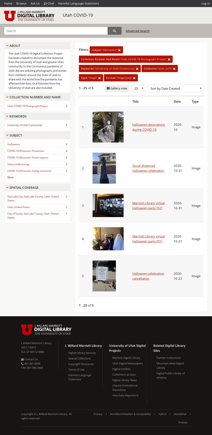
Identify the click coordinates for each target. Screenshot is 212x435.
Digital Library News (124, 380)
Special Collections (79, 358)
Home (8, 3)
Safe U (162, 414)
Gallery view (118, 88)
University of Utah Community (24, 125)
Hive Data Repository (125, 395)
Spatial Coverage (24, 187)
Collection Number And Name (35, 97)
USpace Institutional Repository (124, 388)
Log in (206, 3)
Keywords (18, 116)
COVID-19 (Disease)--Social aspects (27, 157)
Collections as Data (124, 374)
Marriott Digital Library (126, 358)
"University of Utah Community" (110, 68)
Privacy (98, 414)
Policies (183, 422)
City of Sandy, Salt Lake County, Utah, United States (32, 215)
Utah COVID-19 (78, 15)
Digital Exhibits (121, 369)
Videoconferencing (18, 164)
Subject (16, 135)
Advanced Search (138, 31)
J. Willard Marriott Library (36, 343)
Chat (49, 3)
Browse (21, 3)
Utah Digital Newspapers (127, 363)
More (10, 177)
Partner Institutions (169, 358)
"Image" (91, 77)
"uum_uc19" (160, 68)
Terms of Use (76, 369)
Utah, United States (18, 207)
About (15, 46)
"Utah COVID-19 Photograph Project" (125, 59)
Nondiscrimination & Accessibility (130, 414)
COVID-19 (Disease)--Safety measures (29, 171)
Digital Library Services (82, 353)
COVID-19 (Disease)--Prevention (25, 151)
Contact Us (29, 359)
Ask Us (35, 3)
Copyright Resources (81, 364)
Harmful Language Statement (78, 3)
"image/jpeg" (121, 77)
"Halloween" (106, 49)
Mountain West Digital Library (170, 365)
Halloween (13, 144)
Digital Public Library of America (171, 375)
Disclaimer (180, 414)
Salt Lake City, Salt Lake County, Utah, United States (33, 198)
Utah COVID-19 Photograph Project (27, 106)
